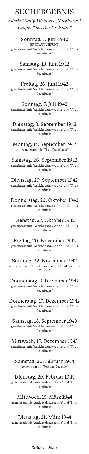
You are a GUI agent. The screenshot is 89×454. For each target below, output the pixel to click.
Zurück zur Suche (44, 447)
